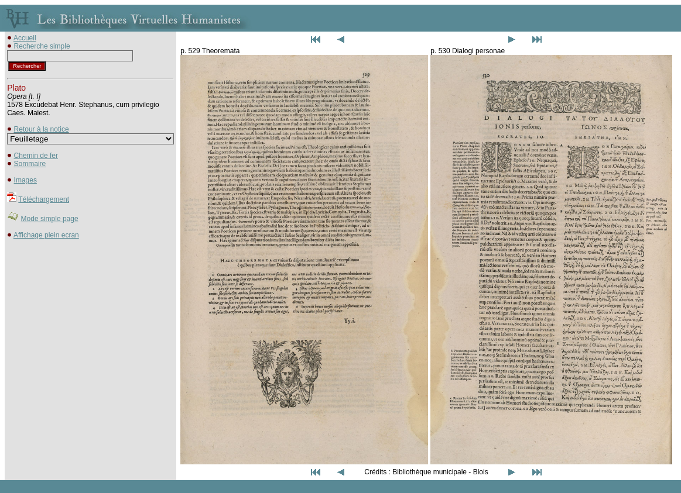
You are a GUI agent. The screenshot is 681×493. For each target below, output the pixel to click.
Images (25, 180)
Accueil (24, 38)
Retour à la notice (41, 129)
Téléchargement (43, 199)
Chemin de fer (36, 155)
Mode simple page (49, 219)
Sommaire (30, 164)
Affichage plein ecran (46, 235)
